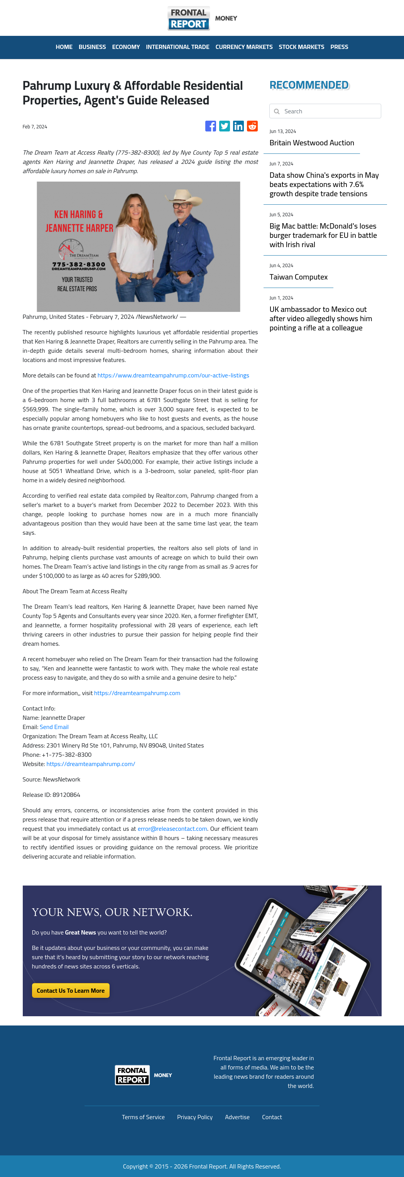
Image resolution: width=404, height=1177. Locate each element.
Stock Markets (302, 46)
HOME (64, 46)
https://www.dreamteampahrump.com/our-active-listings (173, 375)
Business (92, 46)
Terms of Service (143, 1117)
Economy (126, 46)
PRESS (339, 46)
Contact (272, 1117)
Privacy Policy (195, 1117)
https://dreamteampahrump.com (137, 693)
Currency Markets (244, 46)
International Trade (178, 46)
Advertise (237, 1117)
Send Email (54, 726)
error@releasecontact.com (172, 828)
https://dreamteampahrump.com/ (90, 764)
